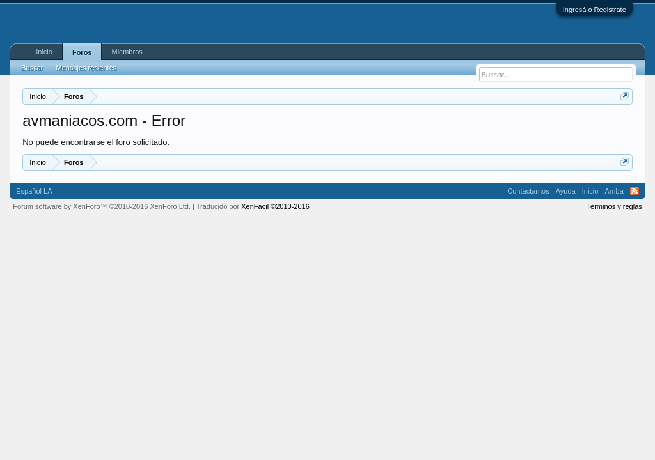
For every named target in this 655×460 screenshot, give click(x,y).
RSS (634, 191)
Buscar (32, 68)
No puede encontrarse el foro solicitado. (96, 142)
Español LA (34, 191)
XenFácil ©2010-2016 (275, 206)
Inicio (44, 52)
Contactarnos (528, 191)
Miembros (126, 52)
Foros (82, 52)
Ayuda (566, 191)
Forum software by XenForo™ (102, 206)
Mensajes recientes (86, 68)
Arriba (613, 191)
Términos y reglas (614, 206)
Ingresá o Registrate (594, 9)
